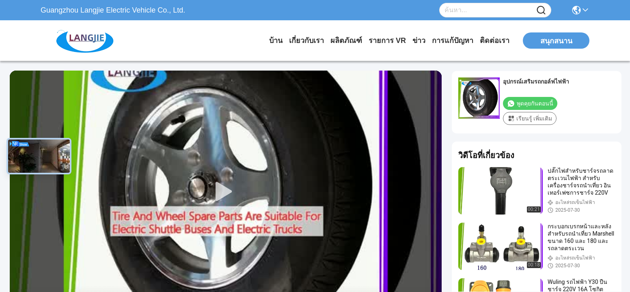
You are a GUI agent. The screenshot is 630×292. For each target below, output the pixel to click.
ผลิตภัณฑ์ (346, 40)
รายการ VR (387, 40)
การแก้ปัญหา (452, 40)
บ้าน (276, 40)
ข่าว (418, 40)
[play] (226, 192)
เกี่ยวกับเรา (306, 40)
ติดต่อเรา (494, 40)
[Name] (541, 10)
